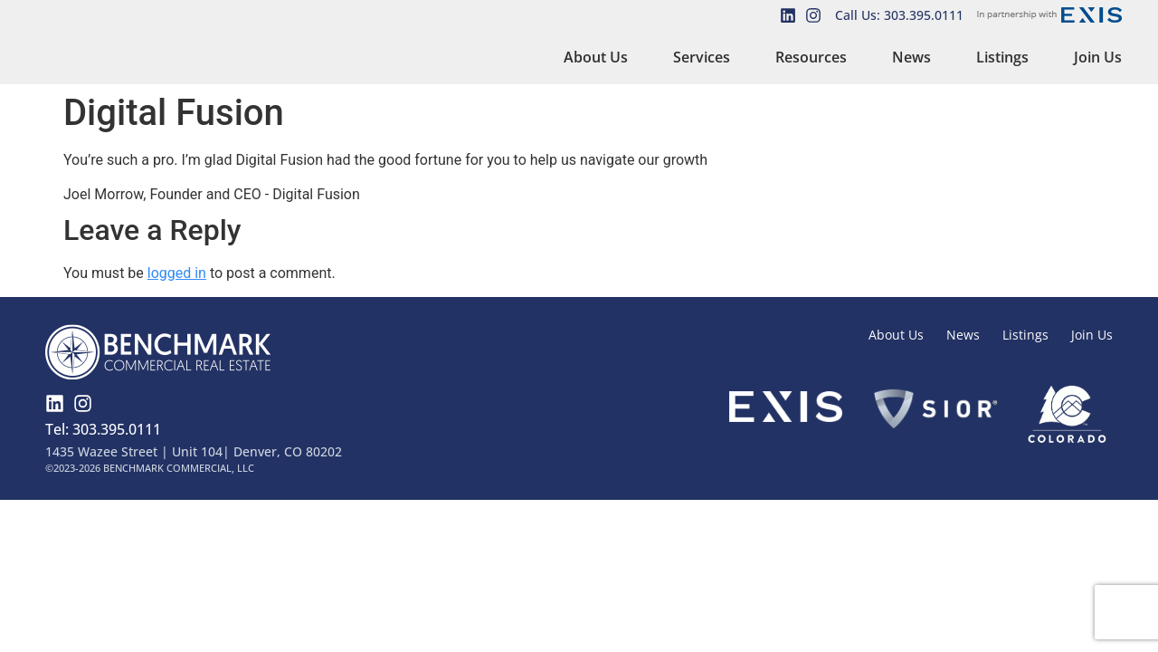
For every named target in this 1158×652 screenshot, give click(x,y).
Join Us (1098, 57)
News (911, 57)
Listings (1002, 57)
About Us (596, 57)
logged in (176, 273)
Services (701, 57)
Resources (811, 57)
